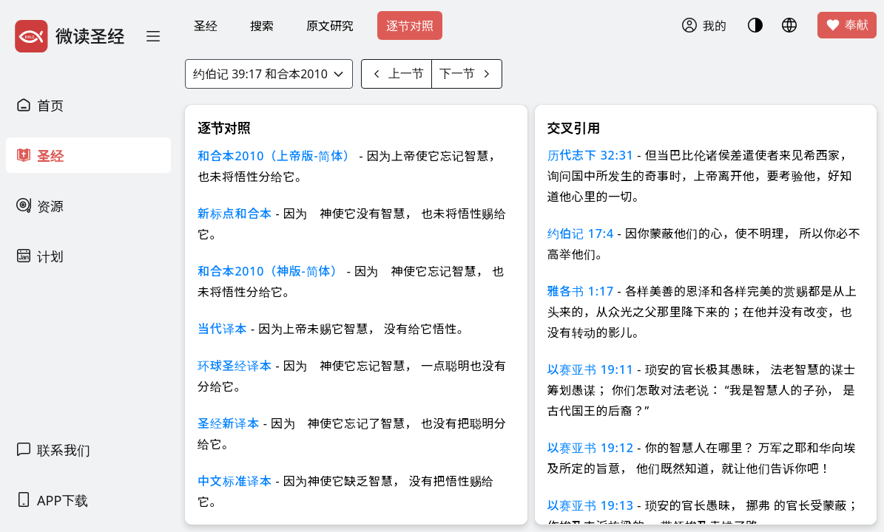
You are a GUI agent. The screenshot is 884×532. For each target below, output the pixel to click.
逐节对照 (409, 26)
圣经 (205, 26)
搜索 (262, 26)
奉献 (847, 25)
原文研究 (330, 26)
